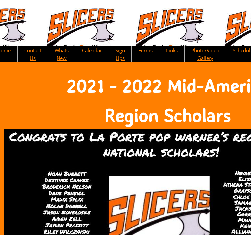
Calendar (92, 50)
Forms (145, 50)
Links (172, 50)
